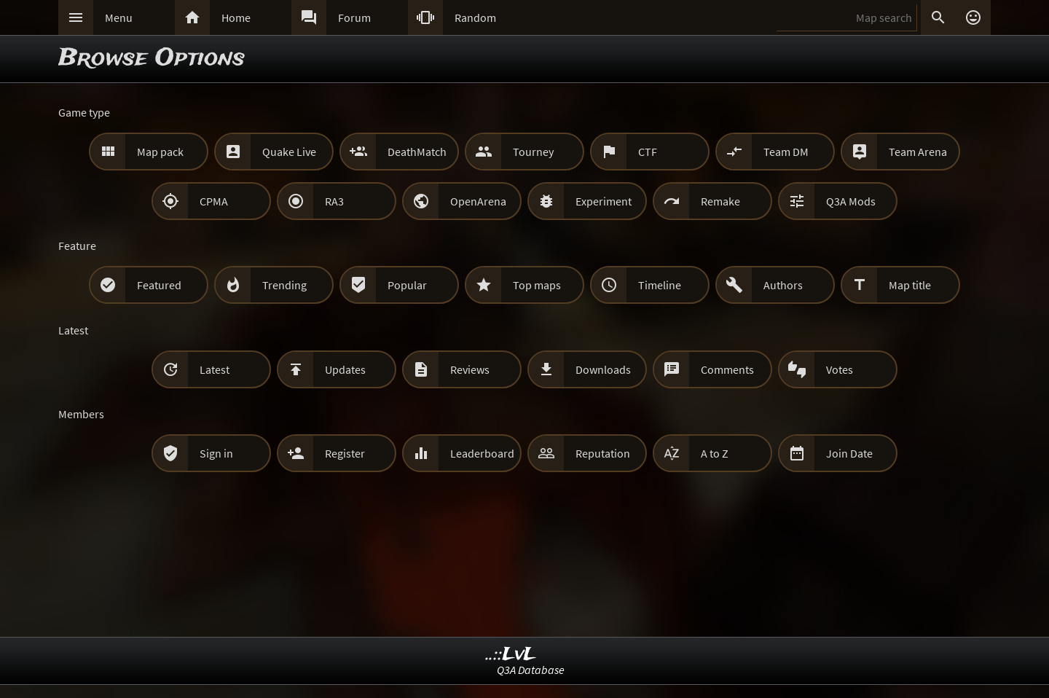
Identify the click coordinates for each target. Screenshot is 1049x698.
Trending (284, 285)
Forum (354, 17)
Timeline (659, 285)
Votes (839, 369)
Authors (783, 285)
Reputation (602, 453)
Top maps (537, 285)
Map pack (160, 151)
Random (475, 17)
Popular (407, 285)
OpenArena (478, 201)
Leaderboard (482, 453)
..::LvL (511, 654)
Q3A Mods (851, 201)
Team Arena (918, 151)
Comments (727, 369)
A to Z (714, 453)
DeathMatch (417, 151)
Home (236, 17)
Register (345, 453)
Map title (910, 285)
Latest (214, 369)
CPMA (214, 201)
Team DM (786, 151)
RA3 (334, 201)
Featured (159, 285)
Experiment (603, 201)
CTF (647, 151)
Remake (720, 201)
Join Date (849, 453)
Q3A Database (531, 669)
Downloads (603, 369)
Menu (119, 17)
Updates (345, 369)
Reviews (470, 369)
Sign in (216, 453)
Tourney (533, 151)
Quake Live (289, 151)
